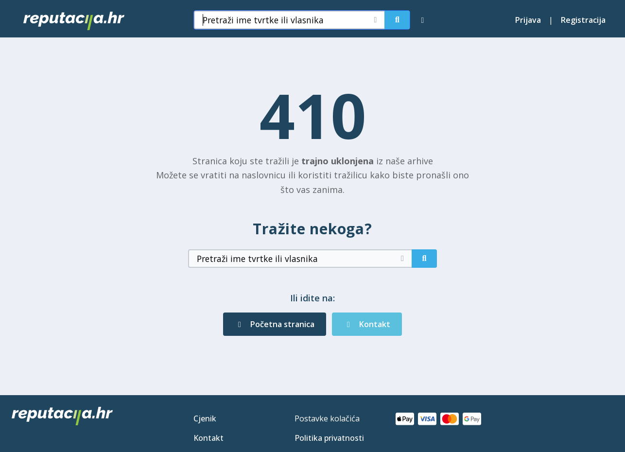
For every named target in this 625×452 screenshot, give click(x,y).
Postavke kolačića (327, 418)
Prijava (528, 20)
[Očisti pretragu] (375, 20)
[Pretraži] (397, 20)
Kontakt (367, 324)
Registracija (583, 20)
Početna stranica (274, 324)
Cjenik (204, 418)
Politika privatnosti (329, 438)
